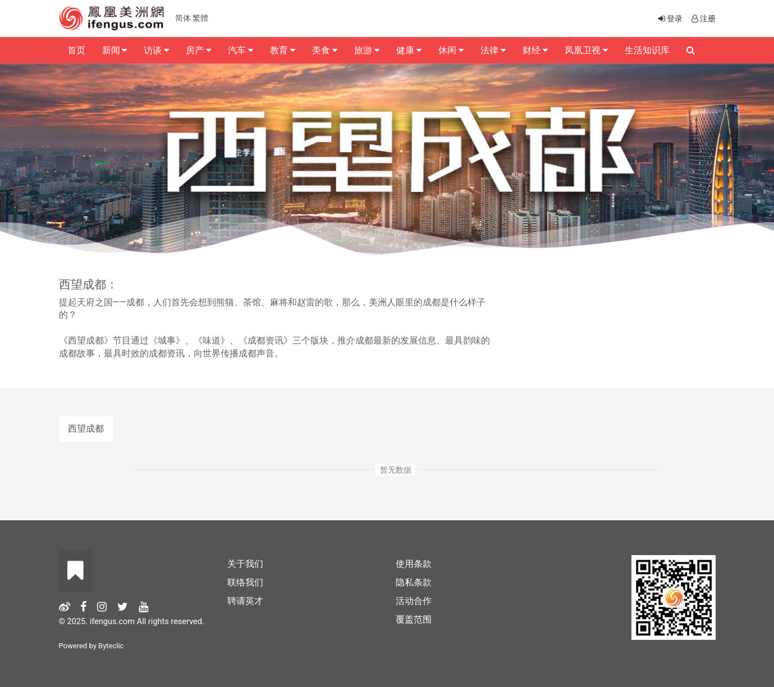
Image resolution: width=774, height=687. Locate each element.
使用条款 (414, 563)
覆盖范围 (414, 619)
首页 (76, 50)
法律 (493, 50)
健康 (409, 50)
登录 (670, 18)
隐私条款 (414, 582)
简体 (183, 17)
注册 (703, 18)
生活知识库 (647, 50)
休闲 (451, 50)
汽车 (240, 50)
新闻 (114, 50)
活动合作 (414, 601)
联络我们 (245, 582)
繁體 (200, 17)
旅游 (366, 50)
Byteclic (110, 646)
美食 (324, 50)
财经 (535, 50)
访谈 (156, 50)
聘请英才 (245, 601)
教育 (282, 50)
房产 (198, 50)
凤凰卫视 (586, 50)
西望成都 (86, 428)
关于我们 (245, 563)
